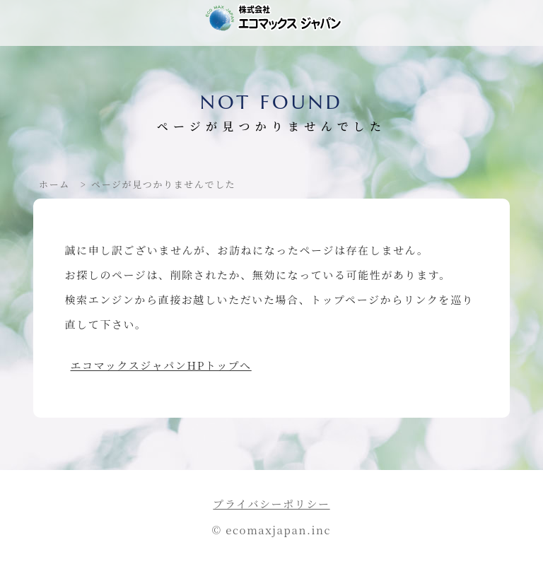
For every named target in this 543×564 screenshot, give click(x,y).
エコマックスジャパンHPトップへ (161, 365)
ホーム (54, 184)
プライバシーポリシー (271, 503)
